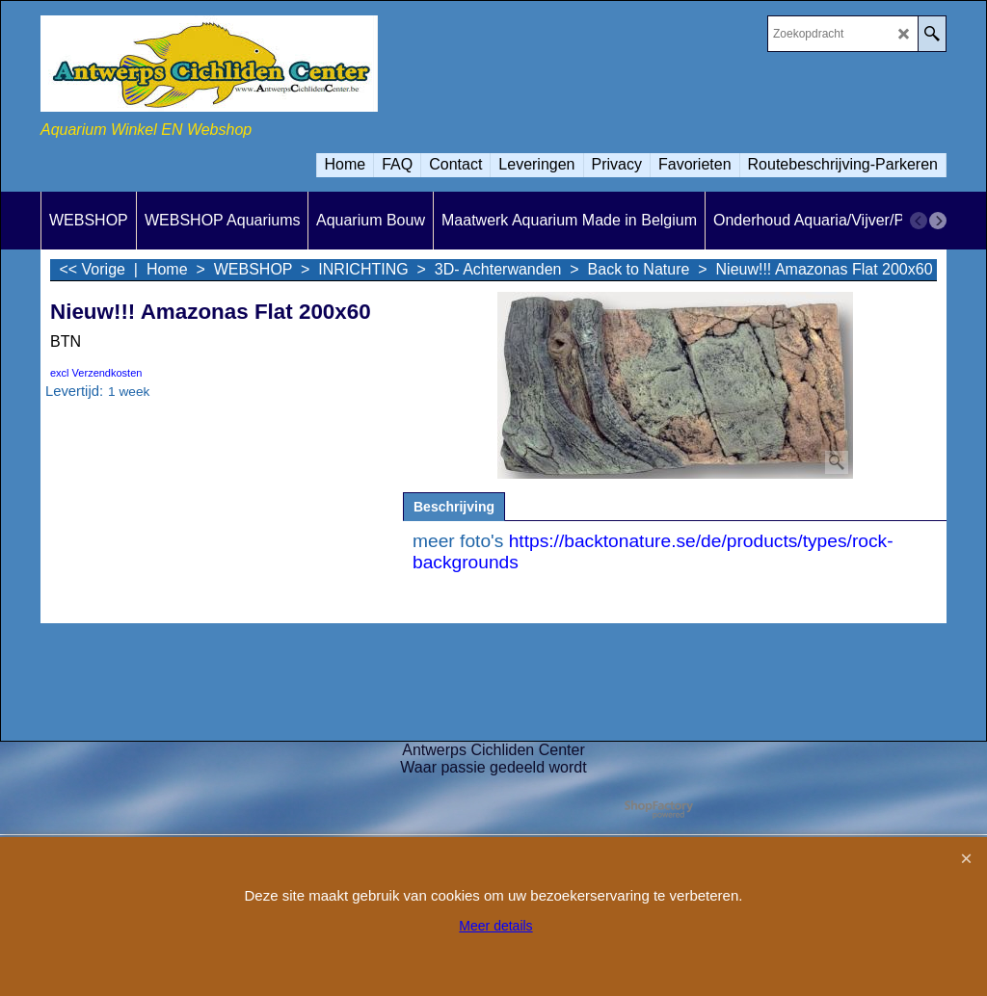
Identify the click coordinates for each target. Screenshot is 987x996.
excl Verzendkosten (96, 373)
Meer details (495, 925)
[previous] (918, 220)
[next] (938, 220)
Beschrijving (453, 506)
